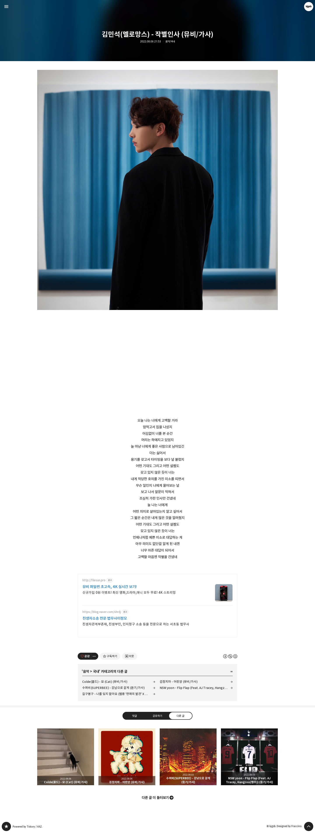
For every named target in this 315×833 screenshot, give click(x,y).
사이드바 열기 (6, 6)
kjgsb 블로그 (6, 826)
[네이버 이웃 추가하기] (129, 656)
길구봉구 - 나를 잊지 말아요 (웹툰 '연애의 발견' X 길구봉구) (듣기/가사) (118, 694)
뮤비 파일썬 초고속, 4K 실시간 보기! (109, 586)
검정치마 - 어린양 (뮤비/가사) (179, 682)
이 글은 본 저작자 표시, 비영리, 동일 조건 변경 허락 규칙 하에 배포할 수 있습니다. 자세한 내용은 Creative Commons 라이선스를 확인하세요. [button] (230, 656)
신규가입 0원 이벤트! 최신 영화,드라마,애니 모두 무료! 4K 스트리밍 (129, 592)
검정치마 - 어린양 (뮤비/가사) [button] (126, 756)
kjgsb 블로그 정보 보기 (308, 6)
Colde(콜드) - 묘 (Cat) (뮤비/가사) (104, 682)
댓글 (134, 716)
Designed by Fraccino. (289, 826)
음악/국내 (170, 41)
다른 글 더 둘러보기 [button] (155, 797)
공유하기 (157, 716)
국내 (96, 671)
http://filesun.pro (93, 580)
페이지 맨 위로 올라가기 (308, 826)
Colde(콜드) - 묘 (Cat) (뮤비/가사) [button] (65, 756)
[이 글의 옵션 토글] (94, 656)
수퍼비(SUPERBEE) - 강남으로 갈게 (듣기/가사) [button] (188, 756)
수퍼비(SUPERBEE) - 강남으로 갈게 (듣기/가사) (113, 688)
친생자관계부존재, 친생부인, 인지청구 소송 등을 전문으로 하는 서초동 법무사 (135, 624)
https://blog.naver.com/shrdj (101, 612)
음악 (86, 671)
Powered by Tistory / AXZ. (27, 826)
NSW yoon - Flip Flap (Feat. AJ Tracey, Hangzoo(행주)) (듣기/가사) (196, 688)
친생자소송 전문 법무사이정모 (104, 618)
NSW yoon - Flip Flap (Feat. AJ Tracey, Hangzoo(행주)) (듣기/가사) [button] (249, 756)
